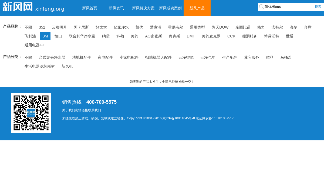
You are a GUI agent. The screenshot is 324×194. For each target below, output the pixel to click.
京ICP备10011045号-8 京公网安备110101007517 (198, 118)
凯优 (139, 27)
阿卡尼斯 (81, 27)
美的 (134, 36)
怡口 (58, 36)
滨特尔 (277, 27)
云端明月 (59, 27)
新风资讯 (116, 8)
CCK (231, 36)
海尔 (293, 27)
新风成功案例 (170, 8)
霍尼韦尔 (175, 27)
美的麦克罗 (211, 36)
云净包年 (207, 57)
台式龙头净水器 (52, 57)
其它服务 (251, 57)
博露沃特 (271, 36)
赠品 (270, 57)
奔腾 (308, 27)
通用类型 (197, 27)
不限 (28, 27)
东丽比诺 (243, 27)
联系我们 (94, 110)
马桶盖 (286, 57)
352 (42, 27)
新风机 (67, 66)
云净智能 (186, 57)
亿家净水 (121, 27)
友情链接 (81, 110)
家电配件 (105, 57)
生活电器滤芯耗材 (40, 66)
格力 (261, 27)
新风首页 (89, 8)
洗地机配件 (81, 57)
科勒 (120, 36)
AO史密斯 (153, 36)
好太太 (101, 27)
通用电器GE (35, 45)
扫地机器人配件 (158, 57)
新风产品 (197, 8)
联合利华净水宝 (82, 36)
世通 (289, 36)
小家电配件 (129, 57)
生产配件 (229, 57)
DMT (191, 36)
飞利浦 (30, 36)
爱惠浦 (155, 27)
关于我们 (68, 110)
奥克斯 (174, 36)
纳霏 (106, 36)
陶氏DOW (220, 27)
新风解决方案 (143, 8)
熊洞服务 (249, 36)
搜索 (318, 7)
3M (45, 36)
